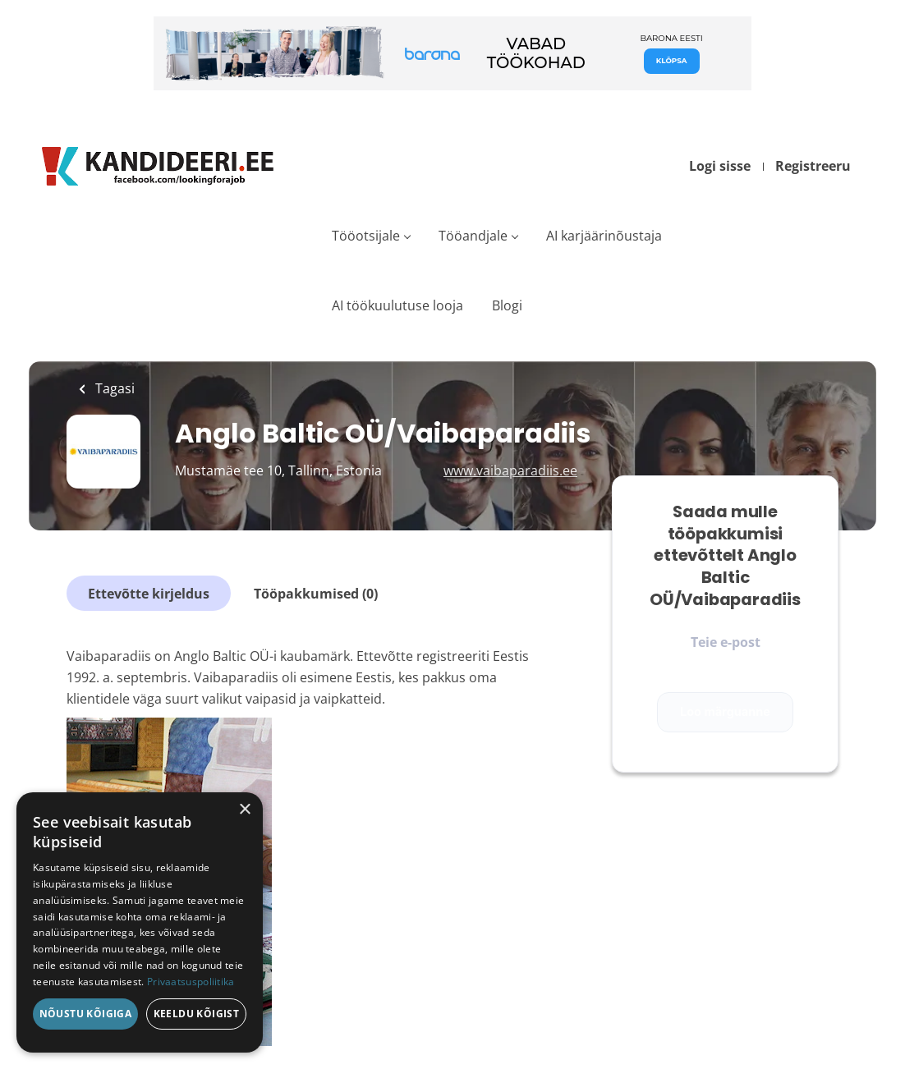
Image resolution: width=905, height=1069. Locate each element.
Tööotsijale (366, 235)
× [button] (244, 810)
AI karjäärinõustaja (604, 235)
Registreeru (813, 166)
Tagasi (113, 388)
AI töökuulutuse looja (397, 305)
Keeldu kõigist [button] (197, 1014)
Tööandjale (473, 235)
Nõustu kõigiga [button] (85, 1014)
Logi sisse (720, 166)
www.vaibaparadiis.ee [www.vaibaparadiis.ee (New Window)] (510, 470)
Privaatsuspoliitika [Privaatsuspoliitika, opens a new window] (191, 982)
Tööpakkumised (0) (316, 594)
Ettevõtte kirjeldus (148, 594)
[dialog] (139, 922)
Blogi (507, 305)
